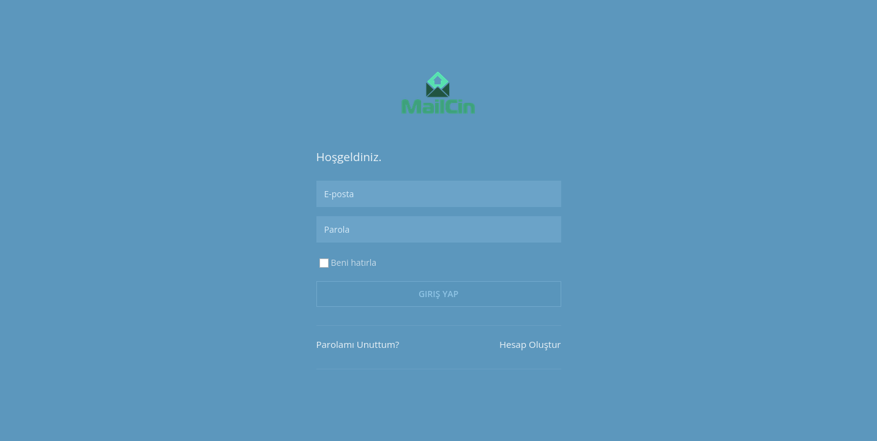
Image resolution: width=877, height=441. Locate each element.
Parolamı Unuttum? (358, 344)
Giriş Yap (438, 294)
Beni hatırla (347, 263)
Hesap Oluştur (530, 344)
